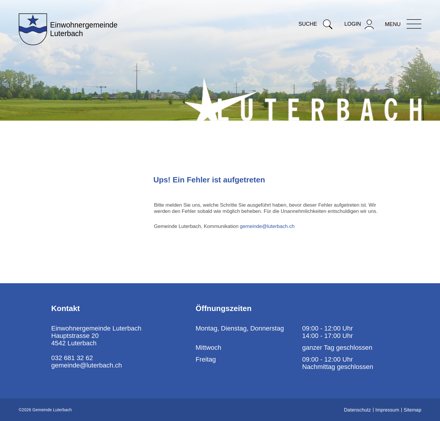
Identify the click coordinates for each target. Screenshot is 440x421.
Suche (315, 24)
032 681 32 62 (72, 358)
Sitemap (412, 409)
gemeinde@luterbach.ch (267, 226)
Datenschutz (357, 409)
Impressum (387, 409)
